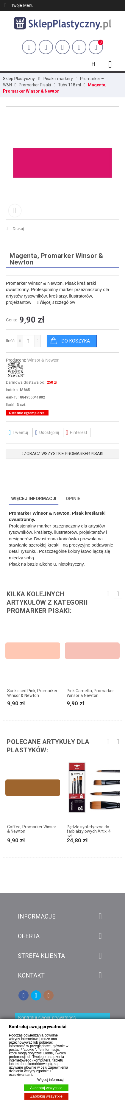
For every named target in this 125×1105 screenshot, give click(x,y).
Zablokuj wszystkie (46, 1096)
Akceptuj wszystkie (46, 1088)
